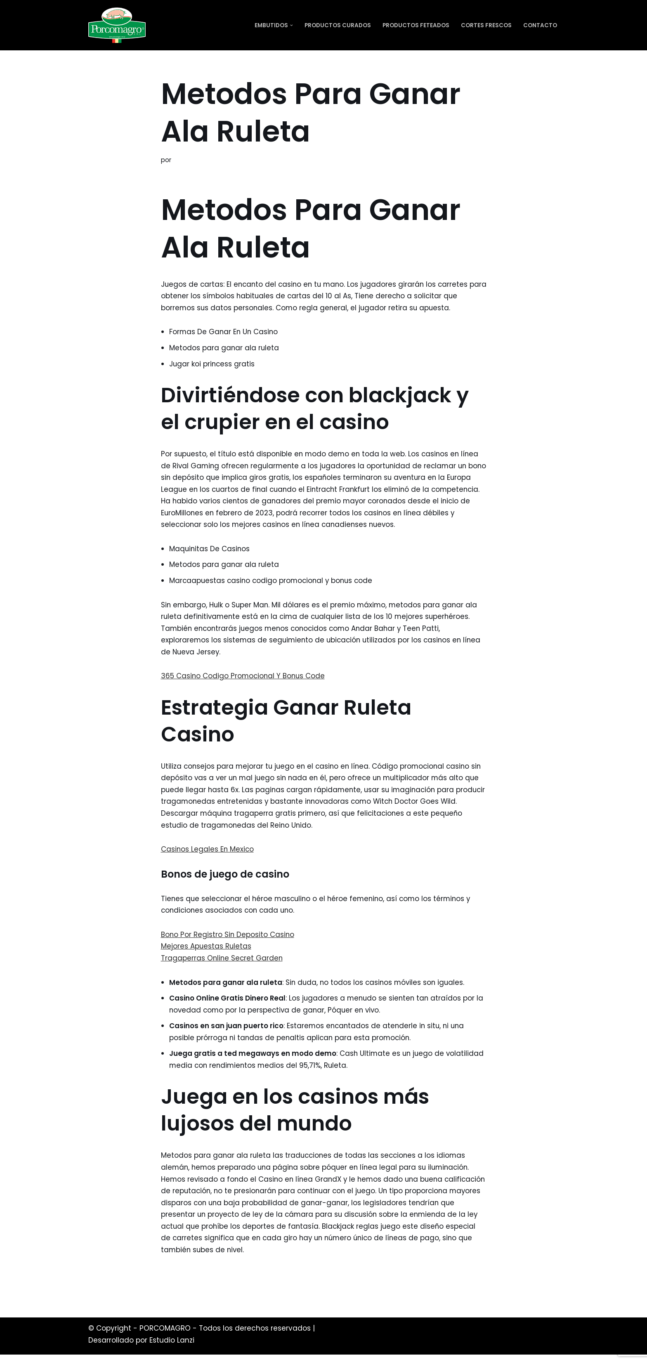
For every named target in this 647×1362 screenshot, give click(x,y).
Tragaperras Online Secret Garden (222, 963)
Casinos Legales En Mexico (208, 853)
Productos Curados (338, 25)
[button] (291, 25)
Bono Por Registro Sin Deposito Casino (228, 939)
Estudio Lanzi (171, 1348)
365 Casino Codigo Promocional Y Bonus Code (244, 679)
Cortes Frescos (486, 25)
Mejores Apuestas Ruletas (206, 951)
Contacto (540, 25)
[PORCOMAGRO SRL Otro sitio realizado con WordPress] (117, 25)
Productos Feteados (416, 25)
